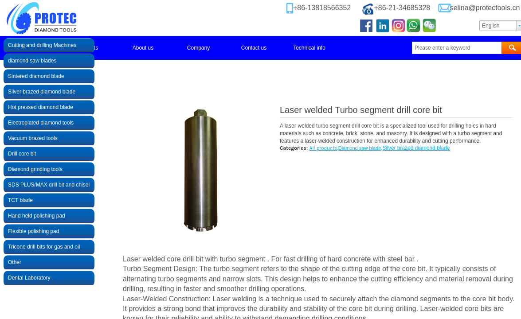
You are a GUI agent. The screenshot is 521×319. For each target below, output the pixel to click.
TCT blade (20, 200)
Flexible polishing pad (33, 231)
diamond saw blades (32, 61)
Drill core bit (22, 154)
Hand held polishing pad (36, 216)
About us (143, 48)
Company (198, 48)
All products (323, 148)
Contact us (253, 48)
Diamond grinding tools (35, 169)
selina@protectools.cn (485, 8)
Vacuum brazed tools (33, 138)
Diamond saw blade (359, 148)
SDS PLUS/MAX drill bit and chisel (49, 185)
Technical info (309, 48)
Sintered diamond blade (36, 76)
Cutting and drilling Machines (42, 45)
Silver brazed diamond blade (416, 148)
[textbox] (456, 48)
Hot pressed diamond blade (40, 107)
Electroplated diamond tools (41, 123)
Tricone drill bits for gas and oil (44, 247)
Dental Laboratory (29, 278)
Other (14, 262)
